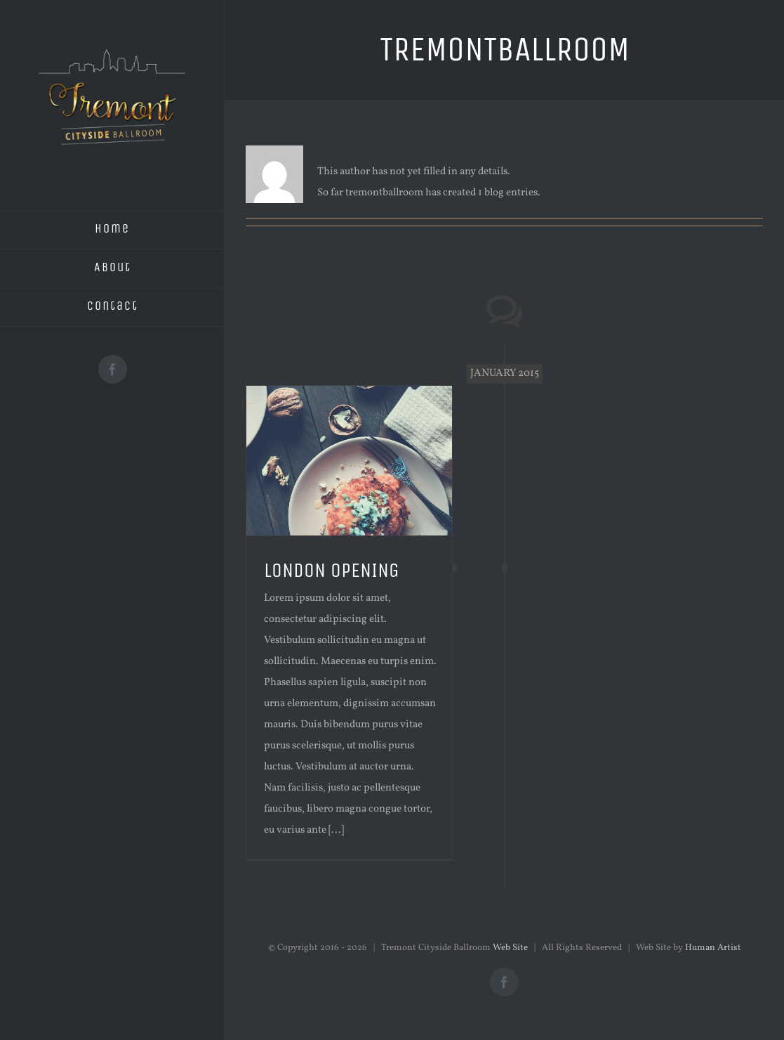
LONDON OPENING (331, 570)
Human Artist (713, 948)
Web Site (510, 948)
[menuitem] (112, 229)
